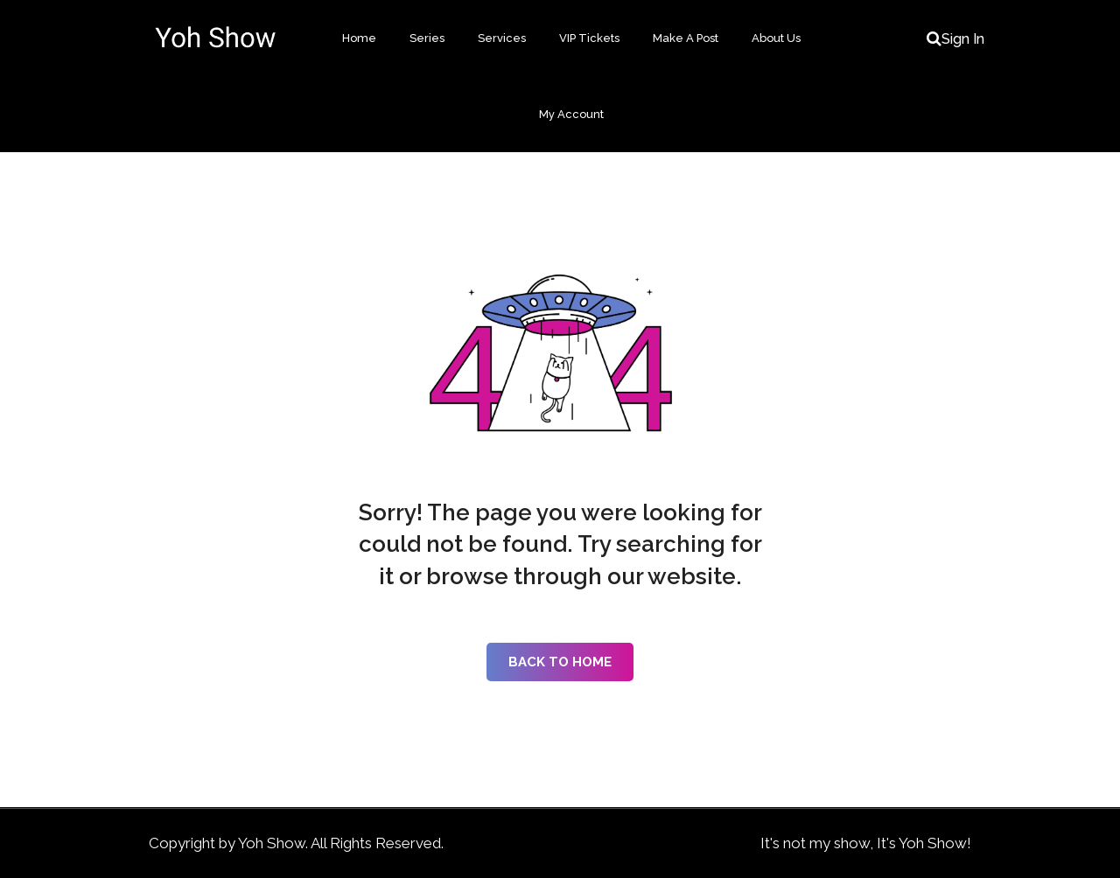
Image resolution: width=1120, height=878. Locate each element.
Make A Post (685, 38)
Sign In (963, 38)
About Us (776, 38)
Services (502, 38)
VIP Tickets (589, 38)
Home (359, 38)
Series (427, 38)
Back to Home (560, 662)
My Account (571, 114)
